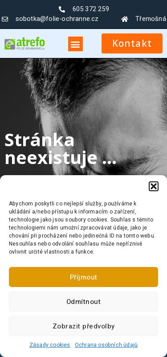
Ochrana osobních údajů (106, 345)
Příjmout (84, 277)
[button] (153, 186)
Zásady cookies (49, 345)
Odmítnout (83, 302)
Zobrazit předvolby (84, 326)
